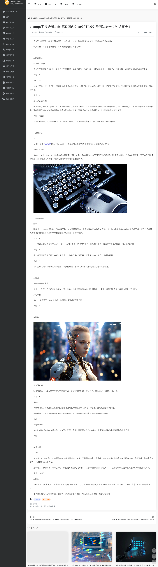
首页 (30, 18)
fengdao (59, 32)
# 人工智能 (46, 499)
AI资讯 (35, 18)
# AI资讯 (37, 499)
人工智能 (47, 144)
